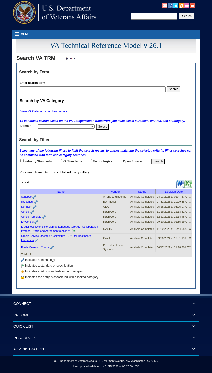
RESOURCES (24, 338)
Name (60, 191)
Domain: (26, 126)
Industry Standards (38, 161)
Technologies (102, 161)
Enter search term (33, 83)
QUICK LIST (23, 326)
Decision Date (174, 191)
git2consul (27, 201)
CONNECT (22, 304)
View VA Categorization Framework (43, 111)
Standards (72, 161)
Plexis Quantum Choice (35, 247)
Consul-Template (31, 216)
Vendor (115, 191)
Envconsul (27, 221)
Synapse (26, 196)
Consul (25, 211)
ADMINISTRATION (28, 349)
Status (142, 191)
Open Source (132, 161)
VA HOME (21, 315)
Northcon (26, 206)
